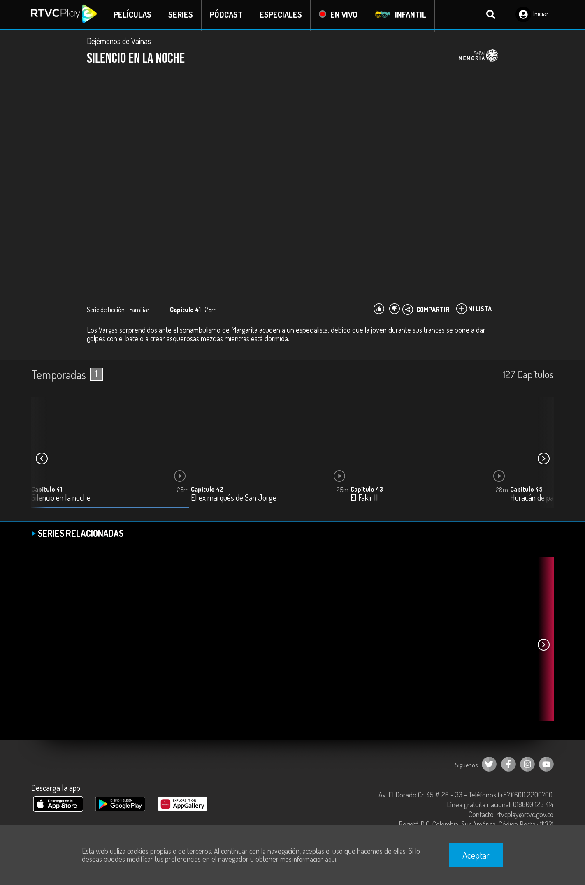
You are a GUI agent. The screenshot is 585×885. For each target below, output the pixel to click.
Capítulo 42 (207, 490)
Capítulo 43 (367, 490)
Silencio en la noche (61, 499)
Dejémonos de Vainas (119, 42)
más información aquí (308, 859)
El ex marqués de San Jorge (233, 499)
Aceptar (476, 855)
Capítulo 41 (46, 490)
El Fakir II (364, 499)
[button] (543, 459)
